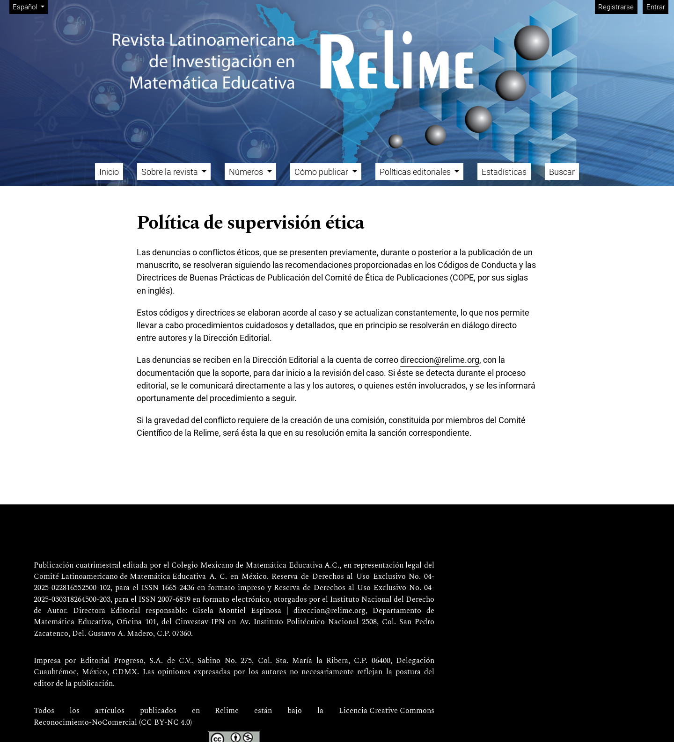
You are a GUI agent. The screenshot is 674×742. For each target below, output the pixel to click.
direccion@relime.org (439, 360)
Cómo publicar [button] (322, 172)
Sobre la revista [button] (170, 172)
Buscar (562, 172)
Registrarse (616, 7)
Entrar (655, 7)
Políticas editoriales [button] (416, 172)
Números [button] (247, 172)
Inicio (109, 172)
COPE (463, 277)
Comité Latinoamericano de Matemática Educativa (120, 577)
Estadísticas (504, 172)
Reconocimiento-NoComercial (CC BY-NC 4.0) (113, 722)
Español (30, 6)
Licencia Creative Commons (386, 711)
